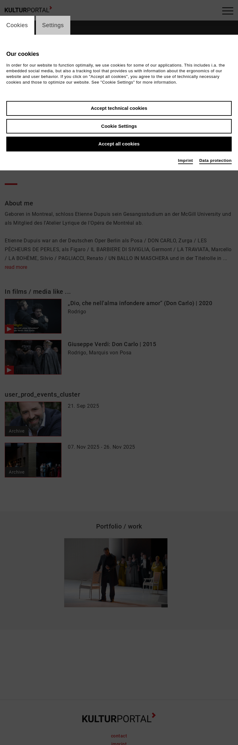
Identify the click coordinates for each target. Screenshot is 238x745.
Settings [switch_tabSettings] (53, 25)
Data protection (215, 160)
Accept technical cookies (119, 108)
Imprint (185, 160)
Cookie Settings (119, 126)
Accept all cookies (119, 143)
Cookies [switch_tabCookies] (17, 25)
